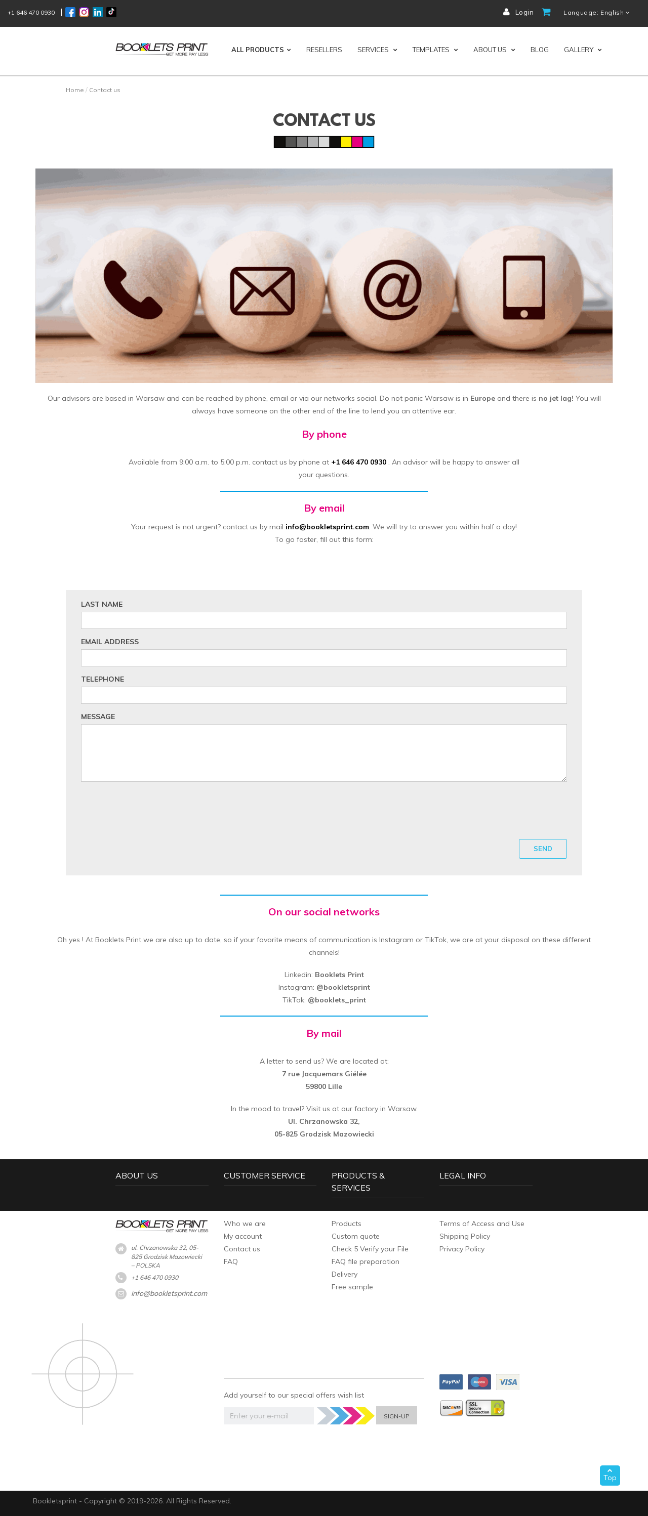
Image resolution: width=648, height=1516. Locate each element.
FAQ (231, 1261)
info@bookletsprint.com (169, 1293)
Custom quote (356, 1236)
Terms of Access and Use (481, 1223)
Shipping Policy (464, 1236)
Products (346, 1223)
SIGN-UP (397, 1416)
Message (98, 716)
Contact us (242, 1248)
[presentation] (324, 809)
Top (610, 1474)
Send (543, 849)
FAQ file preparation (365, 1261)
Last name (102, 604)
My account (243, 1236)
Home (75, 90)
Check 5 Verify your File (370, 1248)
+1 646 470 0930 (31, 12)
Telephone (102, 679)
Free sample (352, 1286)
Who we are (245, 1223)
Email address (110, 641)
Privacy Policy (461, 1248)
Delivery (344, 1274)
